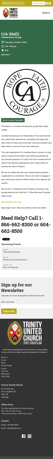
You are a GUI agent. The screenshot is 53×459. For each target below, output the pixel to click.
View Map (5, 397)
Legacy (4, 368)
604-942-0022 (38, 3)
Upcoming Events (11, 244)
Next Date (6, 54)
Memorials (5, 374)
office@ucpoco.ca (14, 428)
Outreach (4, 371)
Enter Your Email (7, 302)
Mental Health (6, 365)
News (3, 363)
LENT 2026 (5, 377)
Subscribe (9, 311)
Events (3, 360)
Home (4, 357)
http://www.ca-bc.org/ (11, 202)
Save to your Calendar (13, 120)
